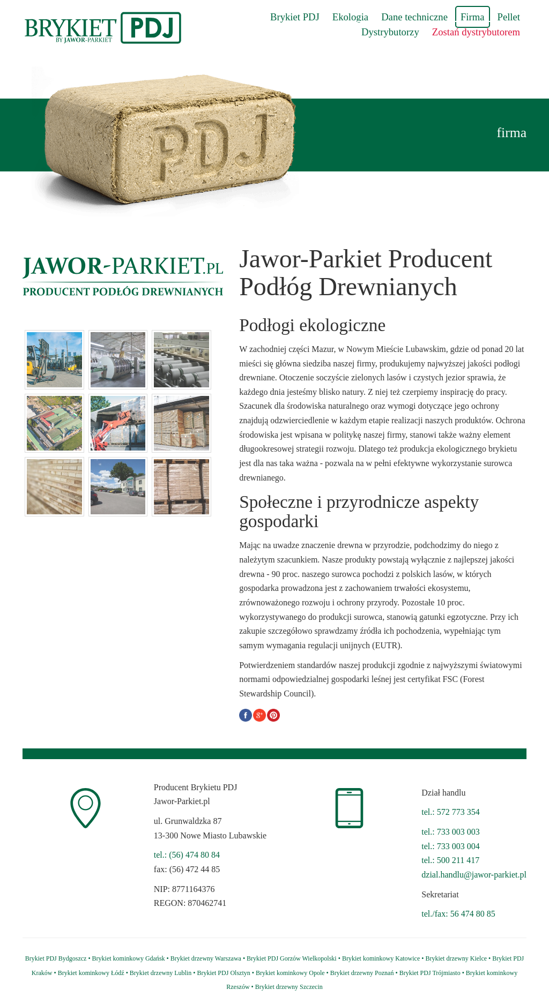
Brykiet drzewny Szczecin (289, 987)
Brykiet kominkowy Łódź (91, 973)
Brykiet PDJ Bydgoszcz (56, 958)
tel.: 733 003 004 (450, 846)
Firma (473, 17)
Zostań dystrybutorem (476, 32)
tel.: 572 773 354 (450, 811)
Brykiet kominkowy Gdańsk (128, 958)
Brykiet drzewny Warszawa (205, 958)
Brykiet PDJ (295, 17)
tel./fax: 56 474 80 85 (458, 913)
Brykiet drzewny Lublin (160, 973)
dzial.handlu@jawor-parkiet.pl (473, 874)
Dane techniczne (414, 17)
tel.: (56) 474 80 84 (187, 854)
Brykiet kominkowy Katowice (381, 958)
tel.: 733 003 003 (450, 831)
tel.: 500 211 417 (450, 860)
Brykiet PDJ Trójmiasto (430, 973)
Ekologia (350, 17)
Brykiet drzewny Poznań (362, 973)
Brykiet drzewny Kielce (456, 958)
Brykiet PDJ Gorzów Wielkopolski (292, 958)
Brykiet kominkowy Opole (290, 973)
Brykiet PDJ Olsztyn (223, 973)
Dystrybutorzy (390, 32)
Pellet (509, 17)
